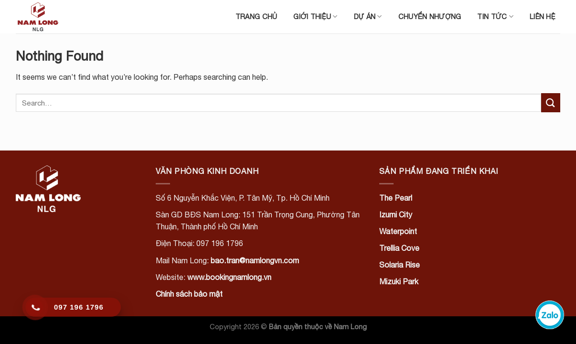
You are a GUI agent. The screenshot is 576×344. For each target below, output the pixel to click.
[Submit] (550, 102)
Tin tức (495, 16)
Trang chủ (256, 16)
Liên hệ (542, 16)
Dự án (368, 16)
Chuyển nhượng (429, 16)
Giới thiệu (315, 16)
